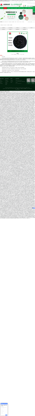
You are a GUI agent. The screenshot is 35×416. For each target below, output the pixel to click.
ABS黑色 (22, 54)
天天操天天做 (1, 181)
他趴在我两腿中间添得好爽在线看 (31, 154)
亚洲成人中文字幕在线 (25, 103)
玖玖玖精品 (29, 165)
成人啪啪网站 (2, 110)
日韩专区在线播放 (15, 181)
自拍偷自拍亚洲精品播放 (8, 99)
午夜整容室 (25, 192)
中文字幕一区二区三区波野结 (12, 210)
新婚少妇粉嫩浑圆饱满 (4, 210)
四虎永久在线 (31, 197)
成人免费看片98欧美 (4, 111)
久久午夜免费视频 (17, 158)
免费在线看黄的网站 (10, 205)
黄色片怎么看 (24, 152)
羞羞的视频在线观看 (20, 130)
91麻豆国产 (17, 212)
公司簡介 (1, 80)
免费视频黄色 (10, 201)
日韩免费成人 (3, 172)
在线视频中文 (12, 179)
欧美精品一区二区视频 (30, 125)
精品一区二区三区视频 (9, 164)
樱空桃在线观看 (3, 154)
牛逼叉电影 (7, 148)
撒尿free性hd (18, 138)
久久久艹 (16, 213)
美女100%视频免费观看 (31, 187)
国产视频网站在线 (1, 92)
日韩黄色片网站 (1, 217)
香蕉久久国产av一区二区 (23, 112)
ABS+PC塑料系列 (6, 81)
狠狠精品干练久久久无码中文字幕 (17, 103)
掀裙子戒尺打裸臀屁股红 (15, 130)
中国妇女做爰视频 (30, 168)
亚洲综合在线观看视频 (17, 189)
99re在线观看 (30, 194)
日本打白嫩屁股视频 (30, 157)
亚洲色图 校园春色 (10, 100)
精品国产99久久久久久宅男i (9, 166)
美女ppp (23, 160)
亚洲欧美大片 (15, 178)
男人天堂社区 (8, 217)
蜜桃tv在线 (27, 144)
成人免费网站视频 (12, 144)
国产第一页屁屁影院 (11, 181)
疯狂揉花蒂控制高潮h (18, 200)
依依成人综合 (23, 199)
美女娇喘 (10, 189)
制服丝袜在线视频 (5, 94)
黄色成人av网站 (20, 127)
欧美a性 (10, 168)
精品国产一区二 (7, 96)
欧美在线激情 (18, 177)
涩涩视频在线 (12, 172)
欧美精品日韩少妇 (15, 172)
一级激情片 (17, 203)
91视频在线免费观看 (2, 94)
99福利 (0, 190)
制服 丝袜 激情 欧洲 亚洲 (26, 205)
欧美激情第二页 (17, 109)
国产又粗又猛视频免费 (21, 96)
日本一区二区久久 (33, 182)
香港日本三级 (5, 167)
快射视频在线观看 (13, 125)
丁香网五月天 (8, 169)
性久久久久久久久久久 (14, 190)
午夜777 (24, 133)
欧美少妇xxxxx (22, 133)
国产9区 (20, 138)
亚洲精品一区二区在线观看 (31, 132)
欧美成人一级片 (11, 211)
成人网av (19, 120)
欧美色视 (6, 168)
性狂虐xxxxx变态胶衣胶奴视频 (10, 203)
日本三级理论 (19, 203)
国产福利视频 (23, 156)
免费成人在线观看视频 (4, 104)
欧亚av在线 (15, 96)
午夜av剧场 (29, 213)
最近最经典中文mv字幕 (30, 99)
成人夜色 (8, 209)
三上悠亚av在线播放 (9, 93)
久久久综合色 (2, 142)
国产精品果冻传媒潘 (19, 194)
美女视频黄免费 (26, 111)
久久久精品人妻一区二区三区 (17, 102)
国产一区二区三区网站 (28, 112)
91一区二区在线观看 (30, 134)
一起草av (31, 217)
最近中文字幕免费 (13, 149)
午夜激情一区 (31, 101)
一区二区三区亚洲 (31, 131)
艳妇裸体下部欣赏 (9, 182)
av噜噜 (24, 125)
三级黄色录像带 (5, 177)
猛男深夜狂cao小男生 (27, 126)
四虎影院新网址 (33, 96)
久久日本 (7, 100)
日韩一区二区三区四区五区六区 (8, 98)
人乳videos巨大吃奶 (22, 92)
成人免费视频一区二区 (18, 94)
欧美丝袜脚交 (27, 115)
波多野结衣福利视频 (2, 216)
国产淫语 (28, 167)
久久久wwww (30, 127)
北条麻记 (27, 137)
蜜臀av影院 (2, 134)
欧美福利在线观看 (3, 98)
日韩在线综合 (6, 179)
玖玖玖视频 (9, 142)
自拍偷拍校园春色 (18, 192)
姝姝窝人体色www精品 (29, 189)
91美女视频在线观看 (30, 169)
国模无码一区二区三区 (13, 164)
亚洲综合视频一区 (2, 203)
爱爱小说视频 (8, 112)
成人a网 (3, 119)
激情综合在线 (3, 97)
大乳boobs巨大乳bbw (15, 155)
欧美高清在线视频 (31, 108)
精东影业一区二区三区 (18, 161)
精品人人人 (3, 213)
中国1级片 (33, 143)
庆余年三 (28, 164)
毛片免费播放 (32, 112)
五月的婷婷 (4, 132)
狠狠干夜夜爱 (15, 122)
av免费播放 (33, 101)
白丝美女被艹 (25, 216)
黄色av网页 (26, 167)
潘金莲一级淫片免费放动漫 (3, 143)
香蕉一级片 (11, 142)
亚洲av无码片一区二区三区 (22, 126)
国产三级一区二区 (21, 125)
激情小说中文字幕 (18, 92)
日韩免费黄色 (12, 165)
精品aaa (29, 121)
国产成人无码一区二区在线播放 (23, 123)
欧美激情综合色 (11, 155)
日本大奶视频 (9, 120)
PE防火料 (27, 88)
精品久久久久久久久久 (8, 158)
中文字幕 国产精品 (18, 179)
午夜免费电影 (31, 147)
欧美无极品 (12, 145)
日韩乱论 (3, 182)
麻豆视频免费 (28, 198)
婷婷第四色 (19, 210)
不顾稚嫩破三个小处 (26, 161)
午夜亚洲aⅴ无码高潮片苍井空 (18, 147)
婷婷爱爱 (21, 180)
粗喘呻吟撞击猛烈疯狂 (8, 186)
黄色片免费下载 (5, 182)
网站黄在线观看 (17, 217)
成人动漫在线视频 (9, 165)
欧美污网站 (18, 104)
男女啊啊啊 (21, 132)
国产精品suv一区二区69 (18, 143)
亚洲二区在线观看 (8, 110)
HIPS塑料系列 (3, 29)
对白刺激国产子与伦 (3, 190)
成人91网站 (1, 186)
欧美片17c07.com (7, 181)
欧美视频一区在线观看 (9, 125)
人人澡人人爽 (11, 186)
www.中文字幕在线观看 (24, 181)
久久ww (10, 209)
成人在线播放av (27, 113)
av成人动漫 (17, 111)
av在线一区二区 (1, 197)
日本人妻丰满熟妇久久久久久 (5, 209)
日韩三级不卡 (5, 116)
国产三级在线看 (4, 96)
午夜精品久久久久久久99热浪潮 (24, 183)
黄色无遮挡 (18, 127)
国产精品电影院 (26, 121)
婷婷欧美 (26, 124)
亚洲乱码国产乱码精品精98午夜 (17, 101)
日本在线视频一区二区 (27, 149)
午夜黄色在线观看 (25, 100)
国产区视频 (27, 114)
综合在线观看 (8, 180)
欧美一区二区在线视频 (17, 205)
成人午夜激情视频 (17, 148)
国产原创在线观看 (6, 109)
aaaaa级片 (19, 111)
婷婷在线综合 (11, 120)
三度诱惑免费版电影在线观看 (13, 116)
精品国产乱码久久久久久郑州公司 (13, 214)
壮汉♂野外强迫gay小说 (19, 112)
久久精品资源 (33, 94)
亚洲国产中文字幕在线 (5, 166)
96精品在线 (10, 127)
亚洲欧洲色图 (2, 215)
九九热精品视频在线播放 (25, 97)
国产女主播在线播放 (8, 124)
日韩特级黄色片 (17, 153)
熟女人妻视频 (25, 109)
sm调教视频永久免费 (17, 134)
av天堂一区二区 (3, 136)
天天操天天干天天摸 (15, 204)
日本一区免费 (10, 114)
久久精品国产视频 (5, 120)
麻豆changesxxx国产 (6, 121)
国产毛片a (28, 179)
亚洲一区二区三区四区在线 (25, 141)
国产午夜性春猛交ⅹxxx (17, 141)
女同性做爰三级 (9, 132)
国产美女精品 (12, 127)
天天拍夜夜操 (10, 180)
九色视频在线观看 (33, 194)
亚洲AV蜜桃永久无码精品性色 (23, 144)
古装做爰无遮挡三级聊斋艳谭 (25, 175)
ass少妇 (33, 209)
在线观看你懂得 (27, 94)
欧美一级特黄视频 (9, 213)
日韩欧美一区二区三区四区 (28, 98)
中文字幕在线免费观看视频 (14, 187)
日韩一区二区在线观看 (23, 201)
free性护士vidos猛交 (10, 123)
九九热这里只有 (5, 124)
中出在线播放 (2, 165)
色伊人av (5, 170)
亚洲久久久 (5, 92)
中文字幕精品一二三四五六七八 (5, 171)
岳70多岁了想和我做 (2, 138)
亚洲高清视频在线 (13, 189)
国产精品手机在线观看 (27, 145)
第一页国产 (23, 135)
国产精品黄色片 (4, 113)
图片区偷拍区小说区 (12, 112)
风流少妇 (28, 197)
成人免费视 (32, 116)
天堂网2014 (34, 102)
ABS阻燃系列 (6, 80)
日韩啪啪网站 (4, 146)
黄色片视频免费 (22, 186)
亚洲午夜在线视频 (5, 153)
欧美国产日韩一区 (23, 212)
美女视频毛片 (13, 156)
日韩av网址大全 (22, 159)
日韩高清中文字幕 (19, 155)
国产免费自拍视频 (12, 113)
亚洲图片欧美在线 (27, 131)
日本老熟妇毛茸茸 (18, 137)
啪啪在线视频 (27, 200)
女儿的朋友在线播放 (13, 215)
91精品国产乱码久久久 (22, 182)
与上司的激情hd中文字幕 (3, 101)
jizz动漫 (30, 200)
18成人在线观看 (26, 110)
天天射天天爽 (32, 161)
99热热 (4, 142)
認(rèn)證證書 (1, 83)
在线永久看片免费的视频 (15, 208)
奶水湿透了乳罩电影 (31, 171)
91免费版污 (28, 171)
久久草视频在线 (10, 134)
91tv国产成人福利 (7, 157)
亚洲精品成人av (31, 209)
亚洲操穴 (5, 99)
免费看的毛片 (21, 110)
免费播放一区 (33, 115)
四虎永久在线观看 (27, 132)
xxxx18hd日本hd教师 (30, 120)
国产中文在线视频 (28, 209)
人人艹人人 (32, 100)
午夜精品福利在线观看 (19, 131)
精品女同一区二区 (27, 201)
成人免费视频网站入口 (10, 126)
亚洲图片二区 (12, 182)
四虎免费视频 (28, 158)
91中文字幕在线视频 (24, 113)
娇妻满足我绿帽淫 (14, 115)
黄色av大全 (3, 99)
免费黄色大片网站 (14, 147)
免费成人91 (31, 166)
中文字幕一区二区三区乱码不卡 (17, 157)
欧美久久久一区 (30, 143)
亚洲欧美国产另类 (21, 104)
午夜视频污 (5, 176)
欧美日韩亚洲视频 (12, 99)
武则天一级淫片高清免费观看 (31, 201)
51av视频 (3, 148)
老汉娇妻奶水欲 (6, 147)
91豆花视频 (14, 126)
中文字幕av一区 (33, 166)
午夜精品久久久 (20, 145)
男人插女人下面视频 (23, 93)
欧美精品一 (9, 122)
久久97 (21, 114)
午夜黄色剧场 (28, 142)
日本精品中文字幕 (7, 170)
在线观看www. (31, 175)
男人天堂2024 (27, 202)
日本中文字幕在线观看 (31, 204)
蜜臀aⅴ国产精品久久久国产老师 (6, 134)
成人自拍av (9, 210)
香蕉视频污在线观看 (17, 176)
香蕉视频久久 (28, 170)
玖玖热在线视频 (10, 92)
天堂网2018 (15, 191)
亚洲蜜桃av (30, 119)
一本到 (19, 182)
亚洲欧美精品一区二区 (19, 202)
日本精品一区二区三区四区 (23, 203)
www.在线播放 (33, 110)
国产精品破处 (23, 143)
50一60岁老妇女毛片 (9, 133)
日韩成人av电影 (26, 93)
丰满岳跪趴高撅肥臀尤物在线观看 (5, 178)
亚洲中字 (4, 93)
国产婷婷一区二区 (28, 217)
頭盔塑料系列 (24, 29)
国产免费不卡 (15, 144)
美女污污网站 (29, 161)
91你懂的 (2, 145)
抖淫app (27, 181)
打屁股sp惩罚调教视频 (3, 198)
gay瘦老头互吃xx (26, 197)
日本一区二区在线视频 (22, 167)
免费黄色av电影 (13, 141)
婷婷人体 (3, 133)
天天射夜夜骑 (1, 115)
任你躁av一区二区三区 (26, 135)
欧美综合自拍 (19, 119)
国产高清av (8, 144)
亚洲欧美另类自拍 (9, 191)
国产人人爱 (23, 211)
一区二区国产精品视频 (26, 213)
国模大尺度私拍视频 (24, 114)
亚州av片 (29, 109)
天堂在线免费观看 (29, 155)
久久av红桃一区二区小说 (21, 148)
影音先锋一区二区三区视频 (17, 110)
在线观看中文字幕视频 (24, 127)
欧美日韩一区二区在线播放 (23, 138)
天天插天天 (27, 180)
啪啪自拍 (23, 205)
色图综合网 (18, 96)
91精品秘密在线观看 (3, 152)
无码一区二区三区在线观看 (7, 136)
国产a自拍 (9, 155)
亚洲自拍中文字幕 (21, 141)
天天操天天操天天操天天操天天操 (12, 94)
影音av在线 (17, 210)
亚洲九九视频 (14, 121)
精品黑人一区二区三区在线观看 (18, 215)
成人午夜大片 (24, 132)
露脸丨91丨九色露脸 (23, 130)
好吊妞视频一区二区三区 (5, 145)
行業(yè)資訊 (11, 81)
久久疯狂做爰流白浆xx (17, 145)
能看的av (1, 213)
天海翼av (32, 102)
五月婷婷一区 (6, 108)
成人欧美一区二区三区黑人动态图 (28, 102)
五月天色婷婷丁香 (10, 109)
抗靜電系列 (10, 29)
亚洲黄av (25, 153)
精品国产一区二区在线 (13, 183)
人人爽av (29, 175)
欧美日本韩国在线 (30, 212)
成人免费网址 (22, 119)
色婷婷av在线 (6, 152)
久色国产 (9, 197)
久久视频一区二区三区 (17, 156)
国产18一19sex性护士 (13, 143)
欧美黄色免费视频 (32, 122)
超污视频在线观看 (8, 104)
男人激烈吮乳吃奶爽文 (12, 97)
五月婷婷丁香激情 (5, 137)
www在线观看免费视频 (6, 119)
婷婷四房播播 (26, 125)
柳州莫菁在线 (15, 127)
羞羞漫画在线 (33, 104)
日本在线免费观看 (5, 156)
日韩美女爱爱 (20, 217)
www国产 (17, 181)
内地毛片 (32, 210)
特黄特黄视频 (24, 94)
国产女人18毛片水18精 (14, 192)
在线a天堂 (1, 209)
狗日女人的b (22, 209)
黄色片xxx (9, 202)
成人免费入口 (27, 99)
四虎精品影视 (32, 156)
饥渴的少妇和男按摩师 (14, 138)
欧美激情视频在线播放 (3, 102)
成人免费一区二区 (9, 188)
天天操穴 (20, 133)
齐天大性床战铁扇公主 (28, 130)
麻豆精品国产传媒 (29, 136)
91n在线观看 (30, 210)
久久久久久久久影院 (9, 105)
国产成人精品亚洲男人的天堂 (15, 119)
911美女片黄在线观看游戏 (24, 136)
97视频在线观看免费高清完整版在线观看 (24, 194)
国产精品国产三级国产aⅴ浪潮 (5, 114)
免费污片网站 (22, 154)
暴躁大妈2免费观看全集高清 (23, 157)
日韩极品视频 (11, 197)
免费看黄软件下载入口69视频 (30, 208)
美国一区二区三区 (31, 158)
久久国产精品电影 (30, 104)
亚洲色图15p (17, 115)
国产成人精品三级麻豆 (2, 175)
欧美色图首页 (10, 159)
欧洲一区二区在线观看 (29, 191)
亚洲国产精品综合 (12, 122)
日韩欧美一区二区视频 (16, 165)
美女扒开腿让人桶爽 (19, 172)
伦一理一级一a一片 (27, 212)
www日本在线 (6, 93)
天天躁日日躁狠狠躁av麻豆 (19, 113)
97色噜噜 (27, 146)
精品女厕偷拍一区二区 (9, 116)
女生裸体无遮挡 (10, 160)
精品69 (31, 138)
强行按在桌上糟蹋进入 (23, 122)
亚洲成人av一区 (1, 93)
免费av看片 (11, 156)
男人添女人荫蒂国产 (24, 116)
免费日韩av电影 (19, 168)
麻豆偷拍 (12, 121)
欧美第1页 (23, 192)
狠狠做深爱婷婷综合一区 (6, 215)
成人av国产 (32, 152)
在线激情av (5, 141)
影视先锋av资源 (4, 181)
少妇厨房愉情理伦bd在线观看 (8, 143)
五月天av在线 (6, 142)
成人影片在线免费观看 (29, 192)
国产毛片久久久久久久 (14, 166)
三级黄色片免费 (2, 167)
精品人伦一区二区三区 (31, 167)
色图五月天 (13, 134)
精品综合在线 (24, 104)
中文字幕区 (19, 208)
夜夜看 (25, 143)
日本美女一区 (11, 136)
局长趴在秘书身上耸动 (28, 147)
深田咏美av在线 (15, 131)
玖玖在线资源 (16, 125)
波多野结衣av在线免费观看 (19, 99)
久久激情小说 (27, 104)
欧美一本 (21, 111)
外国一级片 (10, 199)
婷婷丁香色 (25, 131)
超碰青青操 (22, 171)
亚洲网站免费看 (23, 170)
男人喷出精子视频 (30, 146)
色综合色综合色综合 (10, 148)
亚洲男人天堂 (5, 127)
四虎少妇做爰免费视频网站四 (18, 171)
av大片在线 (8, 201)
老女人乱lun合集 (12, 154)
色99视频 (22, 172)
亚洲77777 (25, 105)
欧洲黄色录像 (3, 147)
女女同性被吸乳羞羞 (11, 146)
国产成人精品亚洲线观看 (14, 92)
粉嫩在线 (13, 145)
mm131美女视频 (8, 211)
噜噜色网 (18, 187)
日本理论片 (31, 153)
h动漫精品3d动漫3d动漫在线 (10, 108)
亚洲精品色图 (22, 204)
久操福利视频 (10, 111)
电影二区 (24, 96)
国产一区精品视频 (18, 144)
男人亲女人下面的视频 (5, 112)
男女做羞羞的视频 (7, 146)
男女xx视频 (27, 120)
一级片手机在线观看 (20, 136)
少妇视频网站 (28, 92)
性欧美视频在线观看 (25, 179)
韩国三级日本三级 (13, 213)
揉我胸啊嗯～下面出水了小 (27, 133)
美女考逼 (8, 94)
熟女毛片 (7, 153)
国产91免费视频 (32, 133)
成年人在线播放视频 (7, 183)
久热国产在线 (7, 92)
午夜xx (20, 214)
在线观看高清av (23, 145)
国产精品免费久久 (31, 121)
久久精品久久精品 (26, 156)
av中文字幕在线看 (21, 98)
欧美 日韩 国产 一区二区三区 (24, 165)
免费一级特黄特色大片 (4, 100)
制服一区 (29, 114)
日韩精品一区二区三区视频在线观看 (21, 149)
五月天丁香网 (21, 175)
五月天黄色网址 (29, 111)
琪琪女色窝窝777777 (8, 161)
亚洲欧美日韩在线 (22, 161)
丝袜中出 (25, 148)
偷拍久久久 (34, 216)
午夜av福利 (14, 146)
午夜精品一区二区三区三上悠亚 (6, 214)
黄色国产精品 (10, 215)
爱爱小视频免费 (24, 99)
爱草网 (15, 200)
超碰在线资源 (18, 98)
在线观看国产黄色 (33, 186)
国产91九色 (31, 142)
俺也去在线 (26, 188)
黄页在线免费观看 (7, 101)
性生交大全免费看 (25, 171)
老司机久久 (22, 103)
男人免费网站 (21, 137)
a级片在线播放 (30, 115)
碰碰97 (10, 104)
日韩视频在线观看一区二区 (24, 217)
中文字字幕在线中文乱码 (8, 113)
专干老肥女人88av (6, 198)
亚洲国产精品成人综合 (13, 111)
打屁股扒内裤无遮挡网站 (14, 180)
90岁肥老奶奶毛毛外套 (17, 105)
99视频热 (27, 203)
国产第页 (21, 97)
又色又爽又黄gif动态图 (26, 169)
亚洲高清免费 (26, 182)
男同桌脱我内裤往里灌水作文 (4, 169)
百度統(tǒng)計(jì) (30, 88)
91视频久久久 (23, 153)
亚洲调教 (7, 160)
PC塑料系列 (6, 82)
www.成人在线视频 (2, 131)
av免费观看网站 (32, 111)
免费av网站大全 (10, 96)
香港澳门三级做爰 (31, 130)
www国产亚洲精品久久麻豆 (28, 116)
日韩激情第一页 (18, 180)
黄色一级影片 (28, 101)
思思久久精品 (31, 216)
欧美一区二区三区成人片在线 (9, 141)
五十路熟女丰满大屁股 (18, 124)
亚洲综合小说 (19, 188)
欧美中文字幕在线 (13, 160)
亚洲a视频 (7, 205)
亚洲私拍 (9, 144)
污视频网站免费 (8, 179)
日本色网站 (3, 130)
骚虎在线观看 (3, 183)
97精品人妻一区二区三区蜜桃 (21, 197)
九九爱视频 (33, 197)
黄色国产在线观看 (6, 102)
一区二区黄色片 (13, 93)
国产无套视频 (24, 98)
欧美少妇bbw (7, 132)
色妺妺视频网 (5, 158)
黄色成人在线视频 (31, 198)
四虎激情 (22, 160)
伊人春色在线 (9, 154)
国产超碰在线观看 (20, 181)
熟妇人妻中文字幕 (3, 168)
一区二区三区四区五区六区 (18, 190)
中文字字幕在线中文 (18, 214)
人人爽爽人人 (9, 194)
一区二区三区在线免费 (15, 194)
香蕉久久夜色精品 (18, 132)
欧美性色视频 (19, 123)
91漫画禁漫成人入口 (26, 155)
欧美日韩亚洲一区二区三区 (29, 103)
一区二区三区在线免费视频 (23, 146)
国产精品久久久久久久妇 (17, 126)
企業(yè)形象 (1, 81)
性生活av (14, 158)
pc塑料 (23, 88)
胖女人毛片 (16, 202)
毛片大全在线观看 (19, 146)
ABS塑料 (20, 88)
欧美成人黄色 (9, 152)
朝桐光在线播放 (24, 209)
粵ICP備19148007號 (17, 89)
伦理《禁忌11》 (14, 211)
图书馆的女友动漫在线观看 (16, 182)
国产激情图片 (12, 137)
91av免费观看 (21, 213)
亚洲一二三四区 (15, 112)
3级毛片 (32, 155)
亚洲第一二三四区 (28, 108)
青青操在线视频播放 (10, 119)
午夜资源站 (13, 201)
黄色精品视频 (11, 217)
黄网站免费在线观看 (2, 176)
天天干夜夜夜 (6, 175)
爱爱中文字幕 (25, 101)
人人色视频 (10, 157)
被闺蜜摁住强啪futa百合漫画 (15, 120)
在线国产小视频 (5, 203)
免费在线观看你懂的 (22, 101)
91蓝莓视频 (15, 212)
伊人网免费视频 (21, 177)
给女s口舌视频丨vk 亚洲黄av (27, 159)
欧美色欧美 (15, 209)
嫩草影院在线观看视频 (31, 190)
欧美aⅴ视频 (25, 191)
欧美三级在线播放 (13, 105)
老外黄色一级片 (4, 110)
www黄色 (28, 137)
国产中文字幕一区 (5, 164)
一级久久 (5, 149)
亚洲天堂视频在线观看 (18, 97)
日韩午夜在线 (21, 179)
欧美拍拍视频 (2, 132)
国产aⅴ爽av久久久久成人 (18, 186)
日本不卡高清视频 (32, 109)
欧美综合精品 (20, 93)
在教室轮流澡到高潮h (24, 180)
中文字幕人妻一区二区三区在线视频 (14, 159)
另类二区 (22, 152)
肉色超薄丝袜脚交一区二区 (32, 159)
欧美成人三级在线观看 (26, 210)
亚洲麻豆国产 (31, 149)
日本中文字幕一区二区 (2, 135)
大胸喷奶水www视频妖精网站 (14, 98)
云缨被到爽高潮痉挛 (9, 137)
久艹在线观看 (21, 94)
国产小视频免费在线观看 (10, 115)
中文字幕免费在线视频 (9, 177)
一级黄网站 (15, 114)
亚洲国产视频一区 (25, 92)
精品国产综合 (32, 211)
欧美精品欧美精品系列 (31, 205)
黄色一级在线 (12, 208)
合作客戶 (1, 82)
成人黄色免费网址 (1, 158)
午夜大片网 (28, 97)
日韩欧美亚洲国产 (18, 166)
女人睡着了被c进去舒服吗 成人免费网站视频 (9, 130)
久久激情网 (13, 131)
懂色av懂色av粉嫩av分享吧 (21, 105)
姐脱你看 (27, 105)
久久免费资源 (20, 134)
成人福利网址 (20, 116)
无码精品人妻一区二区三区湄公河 (23, 200)
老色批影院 (26, 199)
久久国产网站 (32, 148)
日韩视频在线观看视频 (13, 168)
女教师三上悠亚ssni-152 (24, 198)
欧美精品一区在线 (30, 94)
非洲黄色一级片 (12, 103)
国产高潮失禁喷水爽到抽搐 (31, 160)
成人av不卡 (1, 130)
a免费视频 (19, 125)
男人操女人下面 (7, 176)
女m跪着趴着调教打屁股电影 (18, 160)
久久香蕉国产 (16, 152)
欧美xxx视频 (27, 157)
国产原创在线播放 (24, 137)
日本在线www (5, 192)
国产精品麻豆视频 (32, 105)
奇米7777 (1, 100)
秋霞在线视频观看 (6, 213)
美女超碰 (8, 168)
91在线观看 (12, 124)
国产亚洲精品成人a (30, 177)
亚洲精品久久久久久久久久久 (6, 138)
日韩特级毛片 (32, 98)
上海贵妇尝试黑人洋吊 (29, 188)
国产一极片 (29, 202)
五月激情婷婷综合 (22, 191)
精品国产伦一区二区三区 (15, 142)
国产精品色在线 (14, 124)
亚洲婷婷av (28, 190)
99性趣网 (27, 154)
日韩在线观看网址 (4, 186)
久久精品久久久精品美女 (26, 160)
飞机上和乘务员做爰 (17, 93)
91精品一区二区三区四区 (30, 123)
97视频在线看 (20, 212)
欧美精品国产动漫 (16, 149)
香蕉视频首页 (33, 103)
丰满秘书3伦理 (20, 170)
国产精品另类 (16, 99)
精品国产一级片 (4, 197)
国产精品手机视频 (24, 115)
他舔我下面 (29, 144)
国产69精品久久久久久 (9, 172)
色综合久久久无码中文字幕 (9, 131)
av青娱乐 (22, 115)
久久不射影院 (12, 209)
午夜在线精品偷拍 (26, 134)
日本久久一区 (29, 156)
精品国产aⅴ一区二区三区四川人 (4, 201)
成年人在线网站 (15, 113)
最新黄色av (21, 143)
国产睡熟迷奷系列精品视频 (12, 110)
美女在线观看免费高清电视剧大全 (5, 122)
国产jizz (27, 123)
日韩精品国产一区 (18, 178)
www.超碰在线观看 (22, 100)
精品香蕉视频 (21, 166)
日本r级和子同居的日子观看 (21, 109)
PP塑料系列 (6, 83)
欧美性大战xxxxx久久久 (14, 100)
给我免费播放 (7, 111)
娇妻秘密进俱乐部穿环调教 (2, 157)
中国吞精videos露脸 (6, 154)
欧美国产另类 (18, 213)
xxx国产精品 (1, 188)
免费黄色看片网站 (5, 105)
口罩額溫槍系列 (17, 29)
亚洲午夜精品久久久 (7, 189)
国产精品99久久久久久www (9, 167)
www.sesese (3, 155)
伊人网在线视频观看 (18, 100)
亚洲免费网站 (20, 156)
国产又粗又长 (9, 178)
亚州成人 (27, 122)
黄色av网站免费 (14, 179)
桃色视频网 (29, 180)
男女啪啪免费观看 (1, 189)
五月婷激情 (10, 183)
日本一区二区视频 (14, 197)
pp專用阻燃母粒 (13, 54)
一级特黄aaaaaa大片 (17, 121)
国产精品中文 (30, 186)
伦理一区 (29, 105)
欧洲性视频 (18, 122)
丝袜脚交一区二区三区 (28, 138)
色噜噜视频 (1, 155)
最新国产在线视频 (12, 200)
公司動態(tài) (11, 80)
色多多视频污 (18, 116)
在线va (23, 110)
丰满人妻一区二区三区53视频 (19, 211)
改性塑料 (6, 84)
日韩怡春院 (10, 169)
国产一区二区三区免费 (8, 208)
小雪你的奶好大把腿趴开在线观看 (5, 159)
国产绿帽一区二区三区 (23, 142)
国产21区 (15, 97)
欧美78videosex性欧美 (18, 191)
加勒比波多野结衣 (1, 160)
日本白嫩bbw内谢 (13, 109)
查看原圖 (18, 54)
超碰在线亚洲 (7, 149)
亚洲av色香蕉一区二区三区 (14, 132)
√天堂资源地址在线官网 (11, 102)
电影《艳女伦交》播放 (14, 169)
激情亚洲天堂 (5, 131)
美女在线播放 (29, 122)
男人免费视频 (1, 170)
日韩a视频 (23, 187)
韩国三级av (5, 208)
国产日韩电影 (19, 167)
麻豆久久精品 (23, 111)
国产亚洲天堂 (19, 115)
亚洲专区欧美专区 (15, 198)
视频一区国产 (24, 154)
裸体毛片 (26, 170)
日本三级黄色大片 (24, 108)
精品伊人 (27, 109)
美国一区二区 (12, 191)
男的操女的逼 (1, 114)
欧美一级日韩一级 (22, 158)
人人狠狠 (8, 175)
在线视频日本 (18, 175)
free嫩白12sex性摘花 (6, 155)
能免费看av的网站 (21, 169)
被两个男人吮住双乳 (22, 102)
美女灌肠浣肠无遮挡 (30, 110)
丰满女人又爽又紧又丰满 (5, 115)
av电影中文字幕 (11, 161)
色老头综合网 (2, 164)
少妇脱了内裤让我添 (5, 165)
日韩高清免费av (29, 100)
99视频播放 (5, 205)
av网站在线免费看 (32, 192)
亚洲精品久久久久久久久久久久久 (31, 183)
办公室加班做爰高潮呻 (27, 176)
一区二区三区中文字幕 (21, 189)
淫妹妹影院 (31, 114)
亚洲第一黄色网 (5, 160)
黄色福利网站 (14, 136)
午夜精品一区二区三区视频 (19, 198)
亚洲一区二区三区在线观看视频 (23, 120)
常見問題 (11, 82)
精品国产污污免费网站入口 (7, 97)
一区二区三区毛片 (32, 200)
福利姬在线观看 (16, 168)
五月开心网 (20, 122)
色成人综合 (24, 124)
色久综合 (26, 142)
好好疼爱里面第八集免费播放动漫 (14, 188)
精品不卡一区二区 (20, 187)
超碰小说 (23, 213)
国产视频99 (28, 127)
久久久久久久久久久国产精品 (28, 148)
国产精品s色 (12, 133)
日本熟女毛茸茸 (6, 202)
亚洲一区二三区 (8, 156)
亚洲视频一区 (11, 138)
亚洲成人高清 (28, 143)
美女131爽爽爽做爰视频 (16, 170)
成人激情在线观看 (29, 214)
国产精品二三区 (12, 177)
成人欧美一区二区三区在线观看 (20, 108)
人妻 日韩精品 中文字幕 (18, 114)
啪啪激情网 (13, 96)
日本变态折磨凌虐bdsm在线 (14, 104)
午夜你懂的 (21, 192)
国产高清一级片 (19, 159)
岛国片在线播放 (19, 152)
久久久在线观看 (3, 200)
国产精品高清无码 (1, 214)
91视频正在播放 (24, 189)
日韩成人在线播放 (6, 187)
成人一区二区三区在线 (22, 188)
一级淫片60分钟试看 (18, 169)
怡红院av (14, 102)
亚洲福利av (8, 127)
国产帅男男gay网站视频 (11, 204)
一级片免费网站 (20, 193)
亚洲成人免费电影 (15, 108)
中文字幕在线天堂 (6, 126)
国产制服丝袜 (14, 161)
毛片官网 (19, 158)
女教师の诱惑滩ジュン (23, 147)
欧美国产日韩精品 (17, 183)
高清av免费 (21, 124)
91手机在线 (12, 199)
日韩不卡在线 (15, 177)
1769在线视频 (2, 199)
